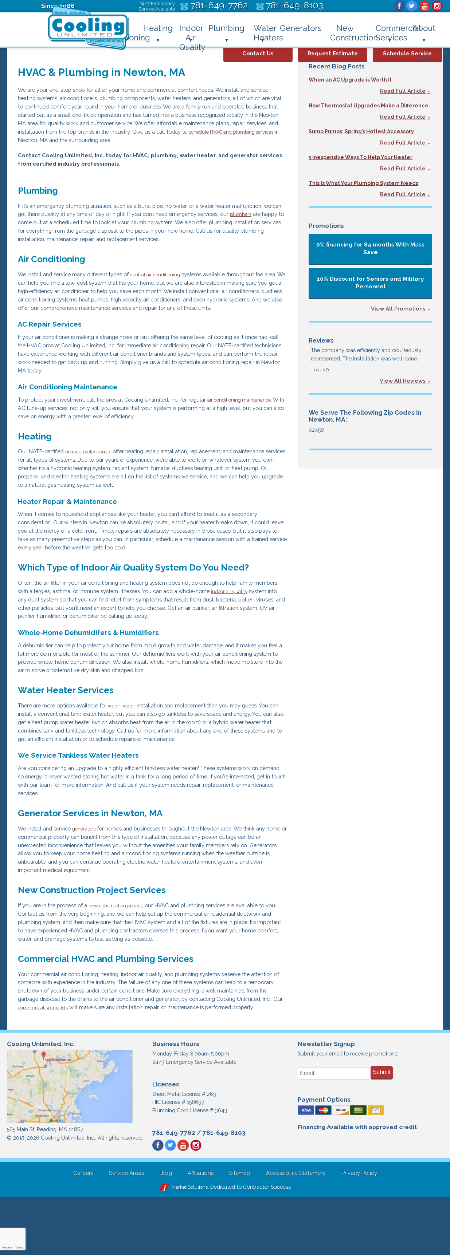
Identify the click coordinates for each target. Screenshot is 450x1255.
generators (90, 867)
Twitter (410, 6)
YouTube (424, 6)
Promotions (326, 242)
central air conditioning (167, 283)
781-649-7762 (173, 1189)
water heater (130, 739)
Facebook (397, 6)
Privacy (7, 1247)
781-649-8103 (224, 1189)
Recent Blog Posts (337, 66)
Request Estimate (333, 50)
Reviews (321, 357)
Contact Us (258, 50)
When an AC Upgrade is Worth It (356, 79)
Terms (19, 1247)
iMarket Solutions (186, 1245)
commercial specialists (118, 1053)
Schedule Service (407, 50)
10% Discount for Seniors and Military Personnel (370, 299)
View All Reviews (403, 399)
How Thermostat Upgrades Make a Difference (360, 109)
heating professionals (95, 475)
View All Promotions (398, 326)
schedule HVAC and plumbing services (68, 144)
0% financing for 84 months (370, 265)
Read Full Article (403, 91)
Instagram (437, 6)
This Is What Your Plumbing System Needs (360, 195)
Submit (382, 1127)
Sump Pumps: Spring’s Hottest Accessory (370, 139)
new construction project (125, 947)
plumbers (40, 229)
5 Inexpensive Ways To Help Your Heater (368, 165)
